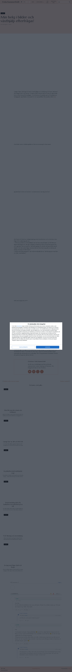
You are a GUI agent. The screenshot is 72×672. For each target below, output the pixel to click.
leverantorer (19, 326)
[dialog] (36, 336)
